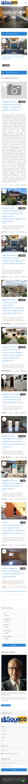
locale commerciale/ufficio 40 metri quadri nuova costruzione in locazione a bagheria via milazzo (13, 527)
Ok (23, 781)
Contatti (3, 737)
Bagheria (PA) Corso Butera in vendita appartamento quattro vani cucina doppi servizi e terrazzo (14, 441)
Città (4, 613)
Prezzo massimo (7, 636)
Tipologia (5, 625)
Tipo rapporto (7, 619)
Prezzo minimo (7, 630)
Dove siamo (3, 734)
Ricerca (14, 645)
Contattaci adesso (6, 705)
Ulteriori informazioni (15, 781)
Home (2, 740)
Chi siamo (3, 730)
